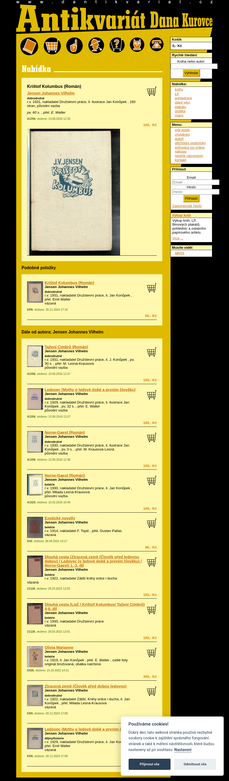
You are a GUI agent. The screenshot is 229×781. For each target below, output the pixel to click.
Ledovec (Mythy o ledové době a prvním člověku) (90, 390)
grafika (180, 111)
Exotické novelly (60, 518)
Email (191, 177)
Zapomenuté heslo (187, 206)
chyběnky (182, 134)
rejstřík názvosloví (189, 156)
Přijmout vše (149, 764)
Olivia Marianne (59, 647)
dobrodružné (35, 98)
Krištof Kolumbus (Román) (69, 283)
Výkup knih (181, 215)
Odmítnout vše (195, 764)
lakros (179, 253)
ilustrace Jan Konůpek (109, 102)
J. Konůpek (118, 360)
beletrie (50, 484)
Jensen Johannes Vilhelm (51, 93)
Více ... (177, 238)
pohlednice (183, 98)
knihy (179, 89)
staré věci (182, 102)
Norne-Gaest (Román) (65, 432)
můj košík (182, 130)
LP (177, 94)
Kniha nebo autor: (191, 61)
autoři (179, 139)
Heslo (191, 187)
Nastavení (183, 750)
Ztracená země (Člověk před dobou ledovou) (86, 686)
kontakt (180, 160)
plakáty (180, 107)
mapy (179, 115)
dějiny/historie (54, 738)
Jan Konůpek (119, 295)
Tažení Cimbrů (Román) (66, 347)
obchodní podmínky (190, 143)
